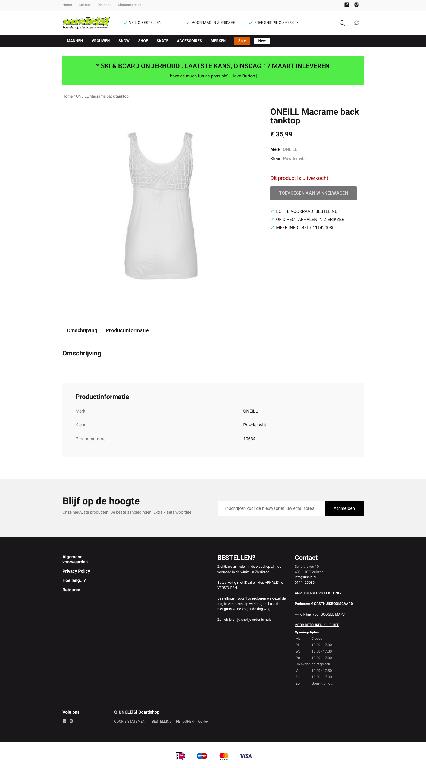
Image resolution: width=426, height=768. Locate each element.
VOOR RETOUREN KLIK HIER (317, 625)
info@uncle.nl (305, 577)
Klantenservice (129, 5)
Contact (85, 5)
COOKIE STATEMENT (130, 722)
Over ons (104, 5)
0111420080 (305, 583)
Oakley (203, 722)
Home (67, 5)
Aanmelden (344, 508)
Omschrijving (82, 330)
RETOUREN (185, 722)
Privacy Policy (76, 571)
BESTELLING (162, 722)
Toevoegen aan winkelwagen (313, 193)
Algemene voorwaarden (75, 559)
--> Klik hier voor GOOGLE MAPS (320, 615)
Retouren (71, 589)
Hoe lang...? (74, 580)
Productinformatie (127, 330)
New (262, 41)
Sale (242, 41)
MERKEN (218, 41)
